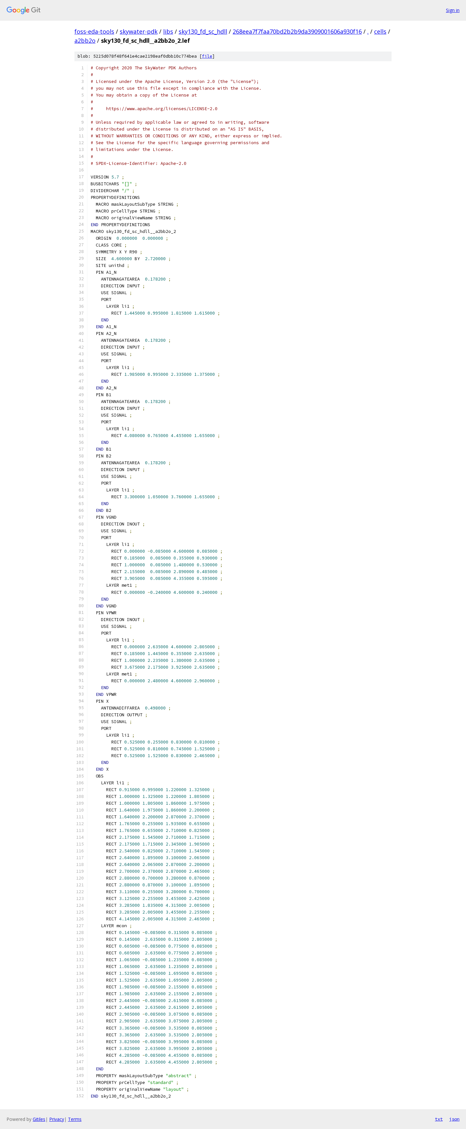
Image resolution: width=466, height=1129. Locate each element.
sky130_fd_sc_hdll (203, 31)
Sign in (453, 10)
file (207, 56)
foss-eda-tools (94, 31)
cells (380, 31)
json (454, 1119)
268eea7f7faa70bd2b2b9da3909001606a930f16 (297, 31)
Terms (75, 1119)
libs (168, 31)
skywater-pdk (139, 31)
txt (439, 1119)
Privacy (56, 1119)
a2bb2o (84, 40)
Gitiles (39, 1119)
